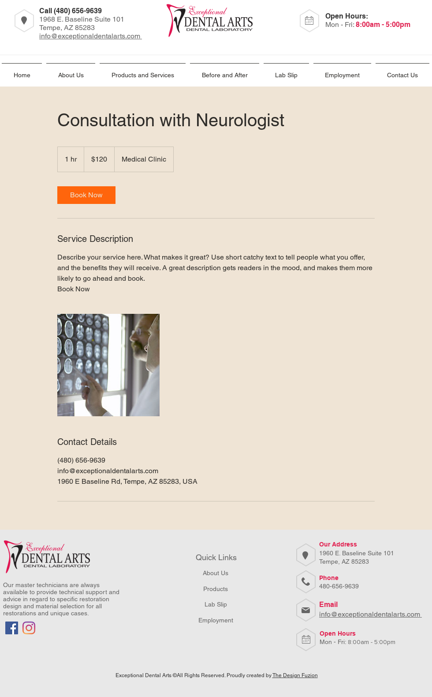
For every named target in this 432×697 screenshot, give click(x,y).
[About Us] (215, 573)
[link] (86, 195)
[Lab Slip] (215, 604)
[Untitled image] (108, 365)
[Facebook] (11, 628)
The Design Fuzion (295, 675)
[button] (342, 71)
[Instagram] (28, 628)
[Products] (215, 589)
